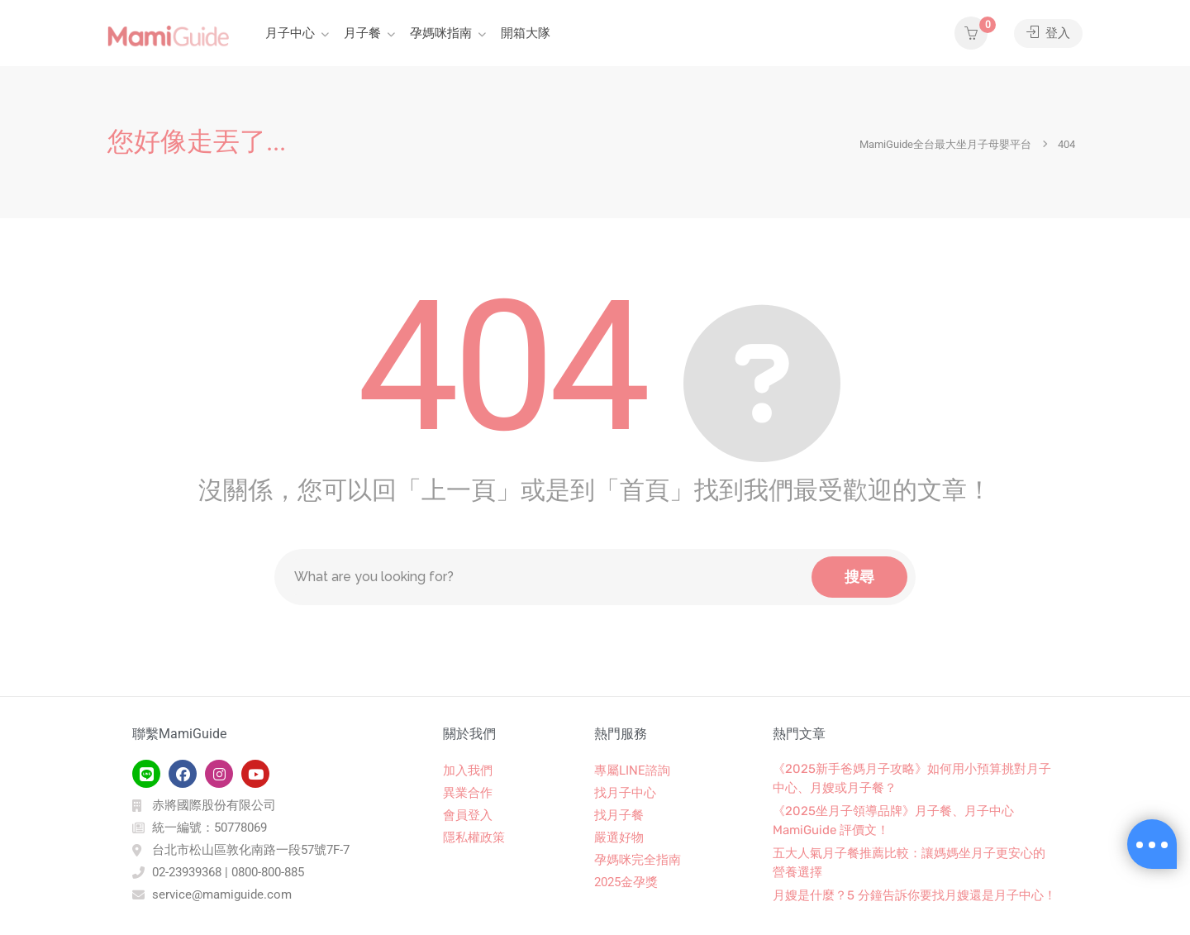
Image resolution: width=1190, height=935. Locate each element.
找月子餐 (619, 815)
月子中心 (290, 33)
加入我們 (468, 770)
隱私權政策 (474, 837)
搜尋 (859, 576)
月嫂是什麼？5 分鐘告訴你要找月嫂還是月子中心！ (914, 895)
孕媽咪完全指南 (637, 859)
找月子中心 (625, 792)
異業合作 (468, 792)
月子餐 (362, 33)
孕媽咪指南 (441, 33)
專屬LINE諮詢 (632, 770)
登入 (1048, 33)
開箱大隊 (525, 33)
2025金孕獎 (626, 882)
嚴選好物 (619, 837)
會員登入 (468, 815)
